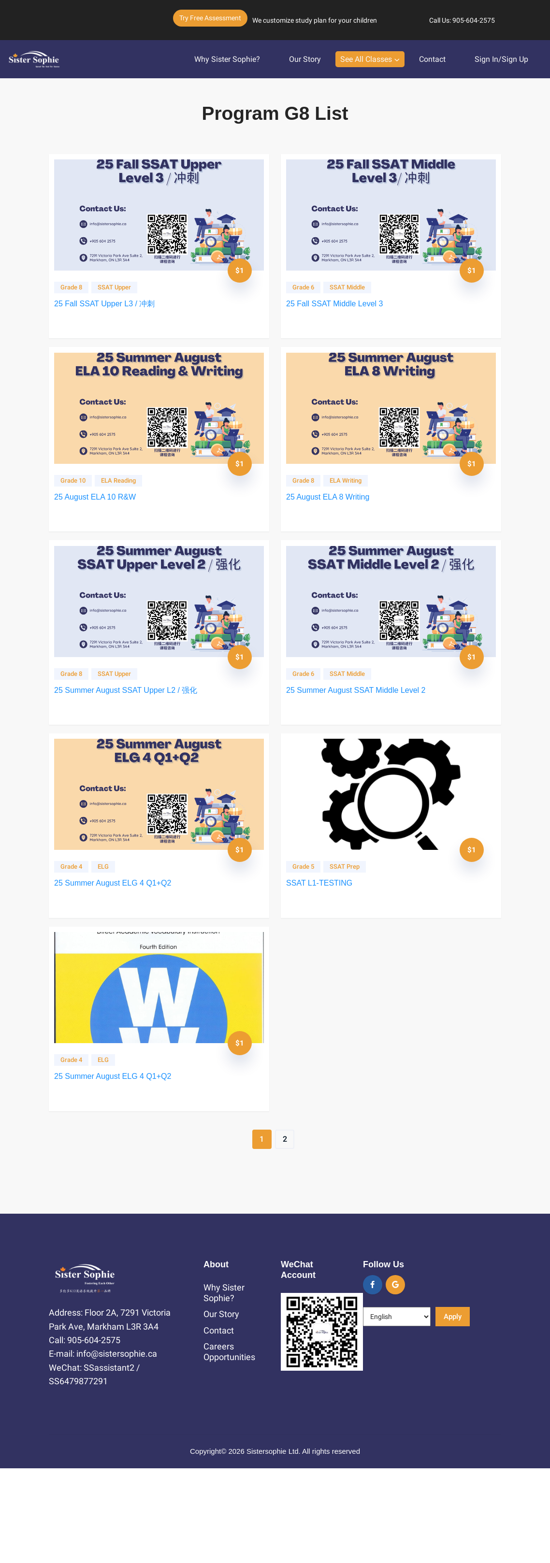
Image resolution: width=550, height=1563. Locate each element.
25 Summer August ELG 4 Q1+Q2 (119, 947)
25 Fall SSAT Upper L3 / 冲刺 (111, 311)
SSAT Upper (121, 294)
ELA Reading (125, 506)
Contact (432, 56)
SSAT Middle (354, 294)
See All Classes (366, 56)
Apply (453, 1411)
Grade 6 (310, 294)
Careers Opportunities (229, 1446)
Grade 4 (78, 930)
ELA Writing (352, 506)
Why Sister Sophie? (227, 56)
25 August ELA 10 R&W (102, 523)
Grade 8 (78, 294)
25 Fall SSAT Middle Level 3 (341, 311)
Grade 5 (310, 930)
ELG (110, 930)
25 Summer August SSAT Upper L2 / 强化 (132, 735)
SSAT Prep (351, 930)
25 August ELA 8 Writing (334, 523)
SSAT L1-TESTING (326, 947)
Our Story (305, 56)
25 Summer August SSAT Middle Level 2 (362, 735)
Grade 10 (79, 506)
